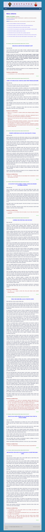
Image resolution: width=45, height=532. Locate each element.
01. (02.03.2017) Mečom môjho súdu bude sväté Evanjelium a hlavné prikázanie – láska (22, 36)
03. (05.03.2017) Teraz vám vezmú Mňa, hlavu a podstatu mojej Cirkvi (19, 32)
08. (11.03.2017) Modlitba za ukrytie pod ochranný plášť (17, 23)
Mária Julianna (11, 14)
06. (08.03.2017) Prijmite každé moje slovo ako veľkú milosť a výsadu (19, 27)
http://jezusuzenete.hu (10, 19)
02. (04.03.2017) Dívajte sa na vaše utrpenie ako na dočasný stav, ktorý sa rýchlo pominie (22, 34)
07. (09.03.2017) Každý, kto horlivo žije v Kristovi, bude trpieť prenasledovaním (20, 25)
